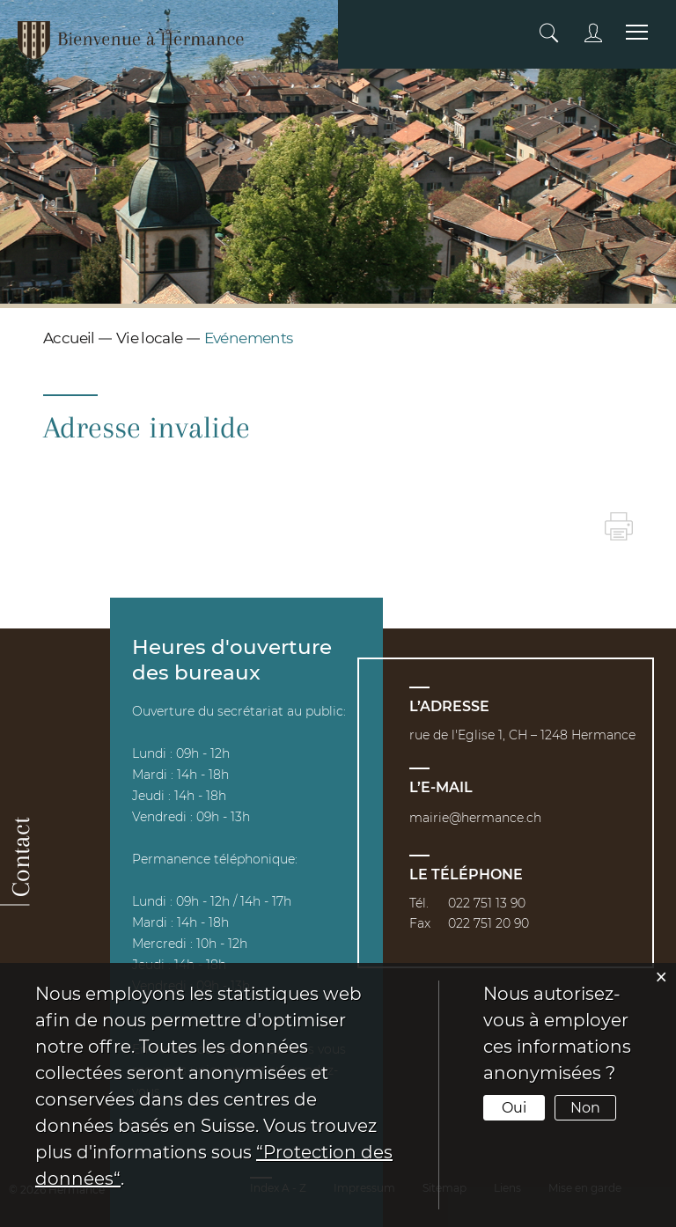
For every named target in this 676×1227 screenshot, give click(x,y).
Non (585, 1107)
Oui (514, 1107)
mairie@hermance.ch (475, 818)
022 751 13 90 (486, 903)
